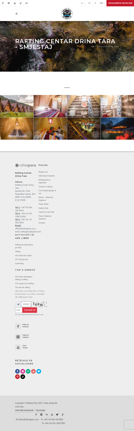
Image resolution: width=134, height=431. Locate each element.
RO (102, 3)
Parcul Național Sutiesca (45, 217)
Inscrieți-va (29, 310)
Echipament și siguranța (44, 181)
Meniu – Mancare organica (46, 198)
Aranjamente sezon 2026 (120, 3)
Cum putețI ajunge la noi (47, 191)
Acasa (93, 46)
